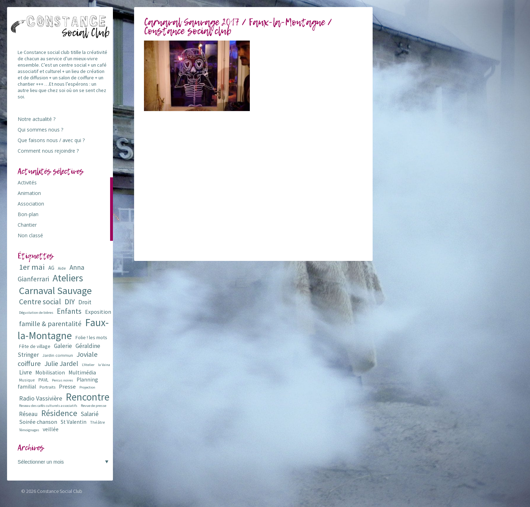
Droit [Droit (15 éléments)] (84, 302)
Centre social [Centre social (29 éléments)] (40, 301)
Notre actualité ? (36, 119)
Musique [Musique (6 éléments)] (27, 380)
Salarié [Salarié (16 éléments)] (89, 414)
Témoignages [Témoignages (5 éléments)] (29, 430)
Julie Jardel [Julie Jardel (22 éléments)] (61, 363)
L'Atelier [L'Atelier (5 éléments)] (88, 364)
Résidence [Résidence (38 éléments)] (59, 413)
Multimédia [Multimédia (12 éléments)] (82, 372)
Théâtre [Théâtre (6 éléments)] (97, 422)
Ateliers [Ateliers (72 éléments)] (68, 278)
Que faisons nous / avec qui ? (51, 140)
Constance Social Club (59, 491)
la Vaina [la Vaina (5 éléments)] (104, 364)
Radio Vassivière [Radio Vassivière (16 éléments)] (40, 398)
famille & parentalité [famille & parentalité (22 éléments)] (50, 323)
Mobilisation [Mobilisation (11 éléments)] (50, 372)
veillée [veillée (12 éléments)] (51, 429)
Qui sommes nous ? (40, 129)
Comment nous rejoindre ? (48, 150)
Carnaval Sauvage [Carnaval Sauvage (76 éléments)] (55, 290)
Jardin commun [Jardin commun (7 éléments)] (57, 355)
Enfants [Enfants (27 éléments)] (69, 311)
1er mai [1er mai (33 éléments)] (32, 267)
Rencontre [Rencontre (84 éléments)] (87, 396)
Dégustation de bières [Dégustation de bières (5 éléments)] (36, 312)
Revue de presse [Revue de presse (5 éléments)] (93, 405)
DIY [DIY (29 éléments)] (70, 301)
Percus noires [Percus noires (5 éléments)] (62, 380)
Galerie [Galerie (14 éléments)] (63, 346)
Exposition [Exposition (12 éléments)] (98, 311)
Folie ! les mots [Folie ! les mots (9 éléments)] (91, 337)
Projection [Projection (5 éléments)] (87, 387)
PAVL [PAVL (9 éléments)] (43, 380)
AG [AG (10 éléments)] (51, 267)
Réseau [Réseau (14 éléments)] (28, 414)
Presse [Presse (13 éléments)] (67, 386)
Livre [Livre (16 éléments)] (25, 372)
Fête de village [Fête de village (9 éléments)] (34, 346)
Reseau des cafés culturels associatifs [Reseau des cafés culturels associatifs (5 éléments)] (48, 405)
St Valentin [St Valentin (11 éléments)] (73, 422)
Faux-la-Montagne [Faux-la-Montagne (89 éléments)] (63, 329)
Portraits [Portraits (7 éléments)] (47, 387)
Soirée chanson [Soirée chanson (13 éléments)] (38, 422)
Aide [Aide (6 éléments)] (62, 268)
